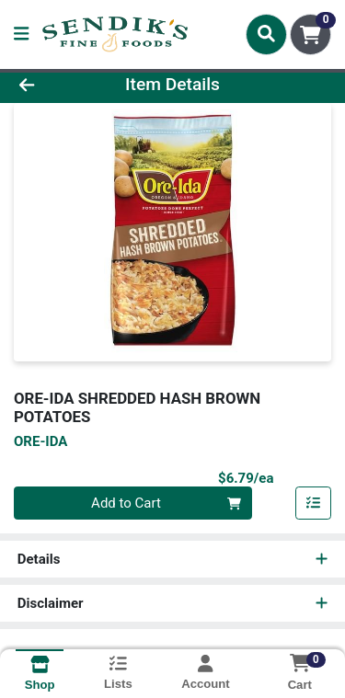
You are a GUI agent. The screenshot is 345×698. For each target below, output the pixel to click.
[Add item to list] (313, 503)
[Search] (266, 34)
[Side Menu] (21, 34)
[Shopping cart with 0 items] (310, 34)
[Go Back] (53, 85)
